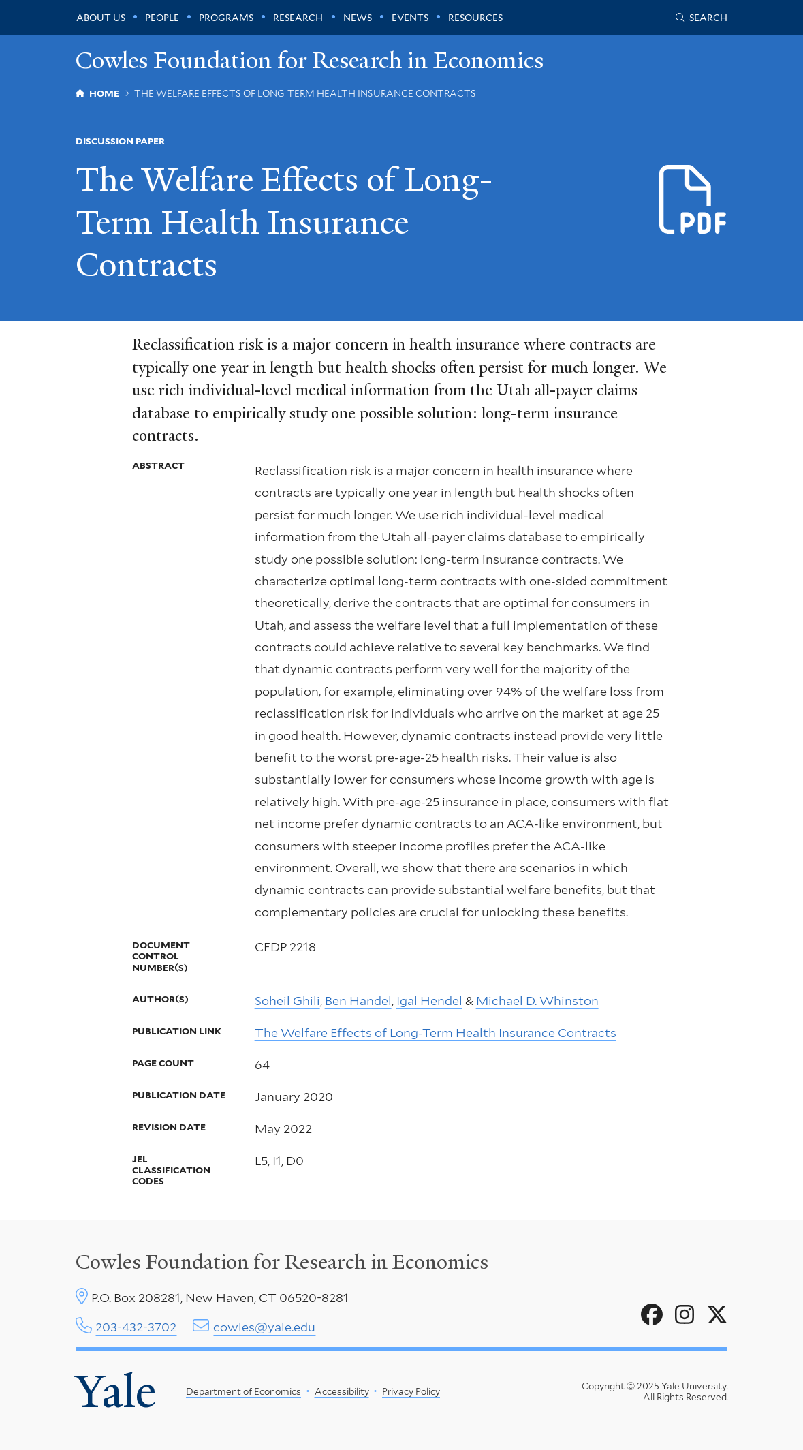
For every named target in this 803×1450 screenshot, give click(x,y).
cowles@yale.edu (264, 1327)
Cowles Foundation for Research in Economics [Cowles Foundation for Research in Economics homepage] (310, 60)
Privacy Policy (411, 1391)
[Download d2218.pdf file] (693, 200)
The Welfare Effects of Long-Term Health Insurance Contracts (435, 1032)
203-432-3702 (135, 1327)
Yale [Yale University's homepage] (116, 1392)
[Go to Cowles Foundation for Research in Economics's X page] (717, 1315)
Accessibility (342, 1391)
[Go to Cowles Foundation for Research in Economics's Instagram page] (684, 1315)
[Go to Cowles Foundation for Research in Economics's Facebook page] (652, 1315)
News (357, 17)
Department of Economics (243, 1391)
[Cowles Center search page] (701, 17)
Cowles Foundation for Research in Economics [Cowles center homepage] (282, 1262)
